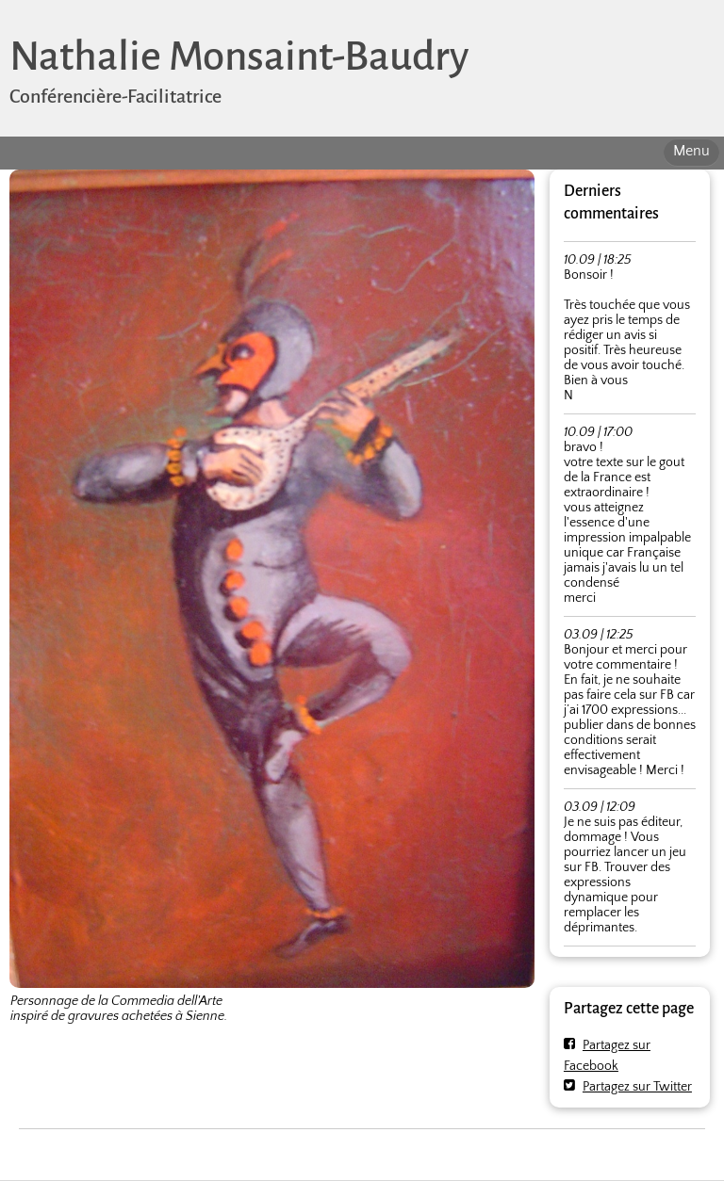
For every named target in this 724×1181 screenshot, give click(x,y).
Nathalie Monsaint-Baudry (239, 56)
